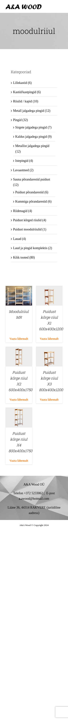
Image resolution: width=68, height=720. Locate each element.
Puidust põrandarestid (29, 192)
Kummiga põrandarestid (31, 201)
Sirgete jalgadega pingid (31, 127)
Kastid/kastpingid (24, 92)
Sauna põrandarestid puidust (31, 179)
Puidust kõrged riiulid (27, 220)
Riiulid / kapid (22, 101)
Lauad (17, 239)
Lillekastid (20, 83)
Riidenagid (20, 211)
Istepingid (21, 161)
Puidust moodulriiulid (27, 229)
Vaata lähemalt (18, 338)
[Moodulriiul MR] (19, 288)
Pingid (17, 120)
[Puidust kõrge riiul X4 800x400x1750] (19, 410)
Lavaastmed (21, 170)
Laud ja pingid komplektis (30, 248)
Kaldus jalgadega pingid (31, 136)
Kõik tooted (21, 257)
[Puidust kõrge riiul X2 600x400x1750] (19, 349)
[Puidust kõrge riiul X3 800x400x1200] (49, 349)
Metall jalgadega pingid (28, 111)
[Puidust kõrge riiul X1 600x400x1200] (49, 288)
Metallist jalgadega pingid (32, 146)
